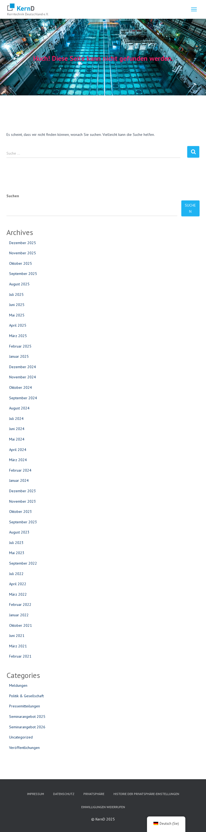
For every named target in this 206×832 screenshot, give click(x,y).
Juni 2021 (16, 635)
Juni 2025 (16, 304)
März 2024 (18, 459)
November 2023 (22, 501)
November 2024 (22, 377)
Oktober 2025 (20, 263)
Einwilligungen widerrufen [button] (103, 807)
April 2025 (17, 325)
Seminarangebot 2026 (27, 727)
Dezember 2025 (22, 242)
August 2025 (19, 284)
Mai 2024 (16, 439)
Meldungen (18, 685)
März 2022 (18, 594)
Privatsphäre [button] (93, 794)
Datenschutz (63, 794)
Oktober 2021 (20, 625)
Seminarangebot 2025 (27, 716)
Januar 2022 (19, 615)
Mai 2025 (16, 315)
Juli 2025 (16, 294)
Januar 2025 (19, 356)
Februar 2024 (20, 470)
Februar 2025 (20, 346)
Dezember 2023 (22, 490)
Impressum (35, 794)
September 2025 (23, 273)
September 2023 (23, 522)
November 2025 (22, 253)
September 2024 (23, 398)
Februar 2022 (20, 604)
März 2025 (18, 335)
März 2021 (18, 646)
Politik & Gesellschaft (26, 695)
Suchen (12, 195)
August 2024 (19, 408)
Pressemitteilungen (24, 706)
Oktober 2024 (20, 387)
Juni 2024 (16, 428)
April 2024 (17, 449)
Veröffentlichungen (24, 747)
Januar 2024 (19, 480)
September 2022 (23, 563)
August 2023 (19, 532)
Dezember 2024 (22, 366)
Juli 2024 (16, 418)
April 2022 (17, 583)
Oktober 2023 (20, 511)
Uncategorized (21, 737)
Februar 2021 (20, 656)
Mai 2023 (16, 552)
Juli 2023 (16, 542)
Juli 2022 (16, 573)
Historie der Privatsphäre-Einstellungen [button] (146, 794)
